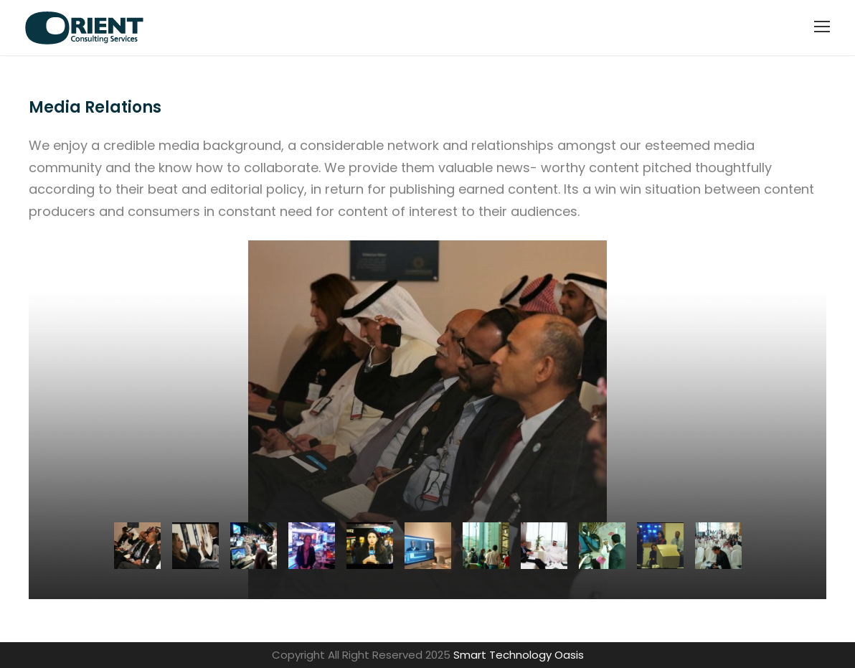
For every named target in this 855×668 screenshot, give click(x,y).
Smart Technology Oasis (518, 654)
